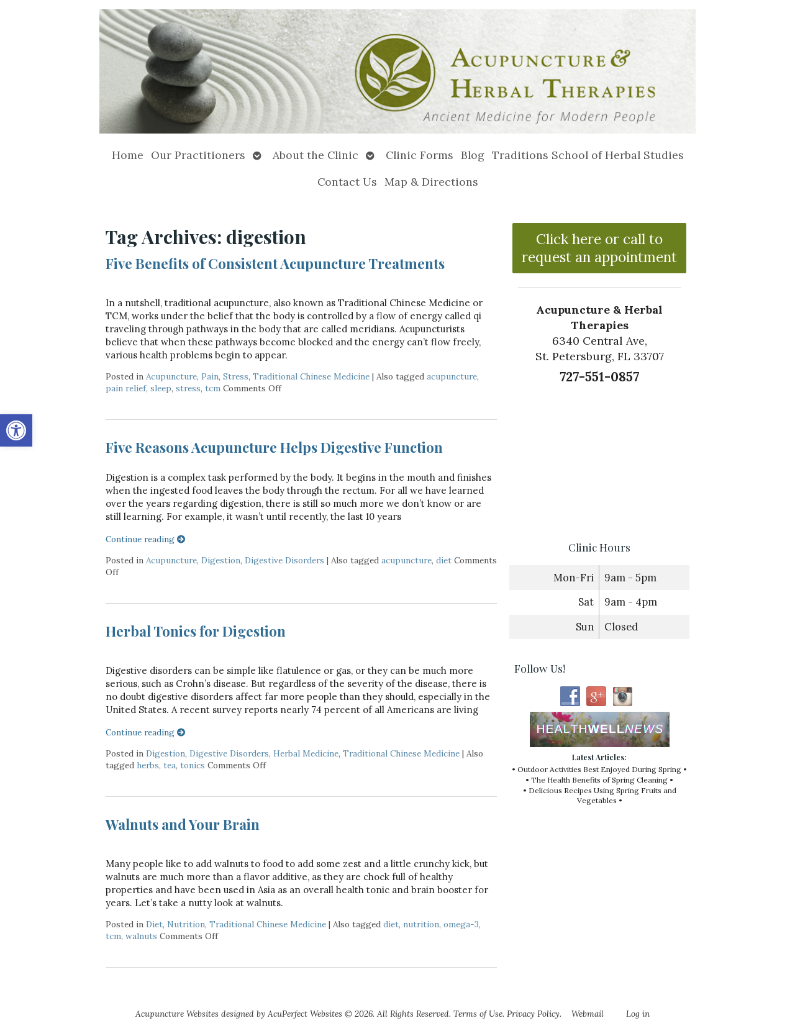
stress (188, 388)
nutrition (421, 924)
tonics (192, 765)
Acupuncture (171, 376)
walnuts (141, 936)
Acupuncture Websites (177, 1013)
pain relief (126, 388)
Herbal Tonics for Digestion (196, 631)
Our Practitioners (198, 155)
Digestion (220, 560)
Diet (154, 924)
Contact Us (347, 182)
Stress (235, 376)
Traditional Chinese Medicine (311, 376)
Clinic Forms (419, 155)
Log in (638, 1013)
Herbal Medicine (305, 753)
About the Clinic (315, 155)
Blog (472, 155)
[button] (16, 430)
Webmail (587, 1013)
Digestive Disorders (284, 560)
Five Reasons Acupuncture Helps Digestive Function (274, 447)
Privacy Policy (533, 1013)
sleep (160, 388)
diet (444, 560)
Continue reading (146, 539)
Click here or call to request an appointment (599, 248)
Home (127, 155)
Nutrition (186, 924)
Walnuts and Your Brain (183, 824)
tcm (212, 388)
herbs (148, 765)
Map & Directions (431, 182)
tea (169, 765)
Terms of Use (477, 1013)
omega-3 (461, 924)
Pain (210, 376)
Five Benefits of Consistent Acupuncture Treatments (275, 263)
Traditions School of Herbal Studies (588, 155)
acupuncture (452, 376)
